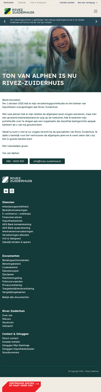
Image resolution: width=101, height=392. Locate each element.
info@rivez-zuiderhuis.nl (47, 161)
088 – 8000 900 (15, 161)
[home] (18, 11)
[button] (88, 2)
